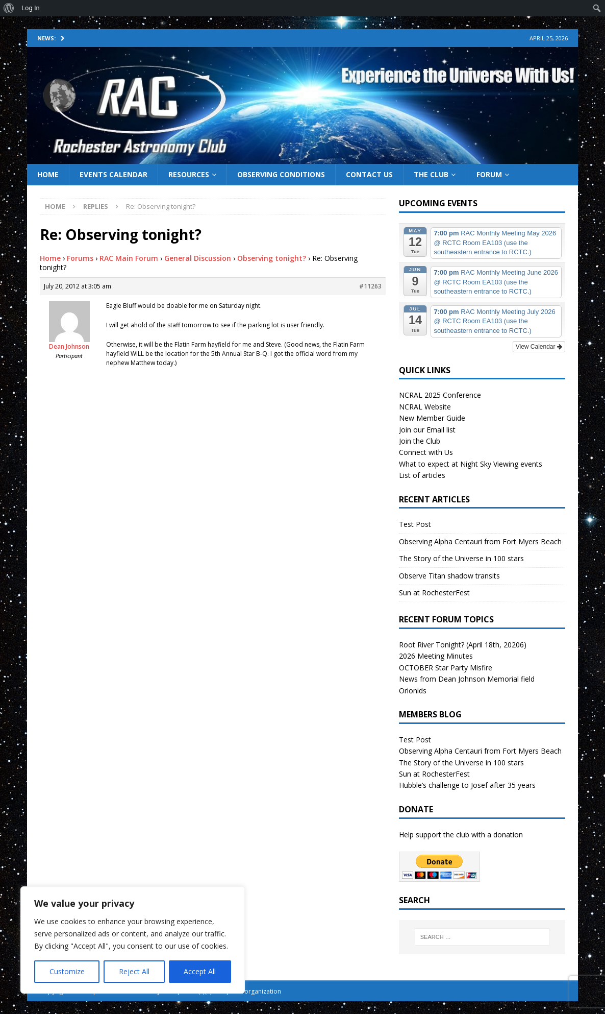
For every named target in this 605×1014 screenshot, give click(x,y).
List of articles (422, 475)
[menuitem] (9, 8)
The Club (431, 174)
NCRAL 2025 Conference (440, 395)
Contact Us (369, 174)
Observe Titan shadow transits (449, 576)
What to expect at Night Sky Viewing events (470, 464)
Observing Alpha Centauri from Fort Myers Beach (480, 541)
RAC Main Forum (128, 258)
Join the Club (419, 441)
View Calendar (539, 346)
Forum (489, 174)
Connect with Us (426, 452)
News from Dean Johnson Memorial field (467, 679)
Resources (188, 174)
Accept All (200, 971)
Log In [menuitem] (30, 8)
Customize (67, 971)
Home (48, 174)
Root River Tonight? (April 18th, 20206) (462, 644)
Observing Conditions (281, 174)
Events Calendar (113, 174)
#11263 (370, 286)
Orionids (412, 690)
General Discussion (197, 258)
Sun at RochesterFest (434, 592)
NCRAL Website (425, 407)
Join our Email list (427, 429)
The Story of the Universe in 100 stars (461, 558)
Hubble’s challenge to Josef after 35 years (467, 785)
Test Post (415, 524)
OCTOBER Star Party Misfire (445, 667)
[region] (132, 940)
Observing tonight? (271, 258)
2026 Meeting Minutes (436, 656)
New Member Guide (432, 418)
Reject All (134, 971)
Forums (80, 258)
